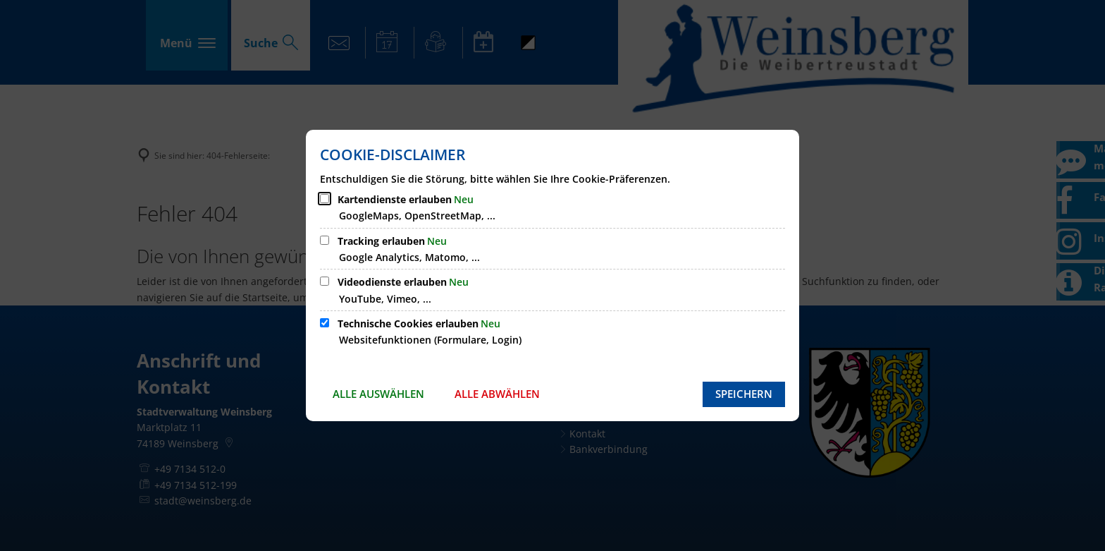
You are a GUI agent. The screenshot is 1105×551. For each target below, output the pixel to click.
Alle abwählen (497, 394)
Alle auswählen (378, 394)
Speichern (743, 394)
